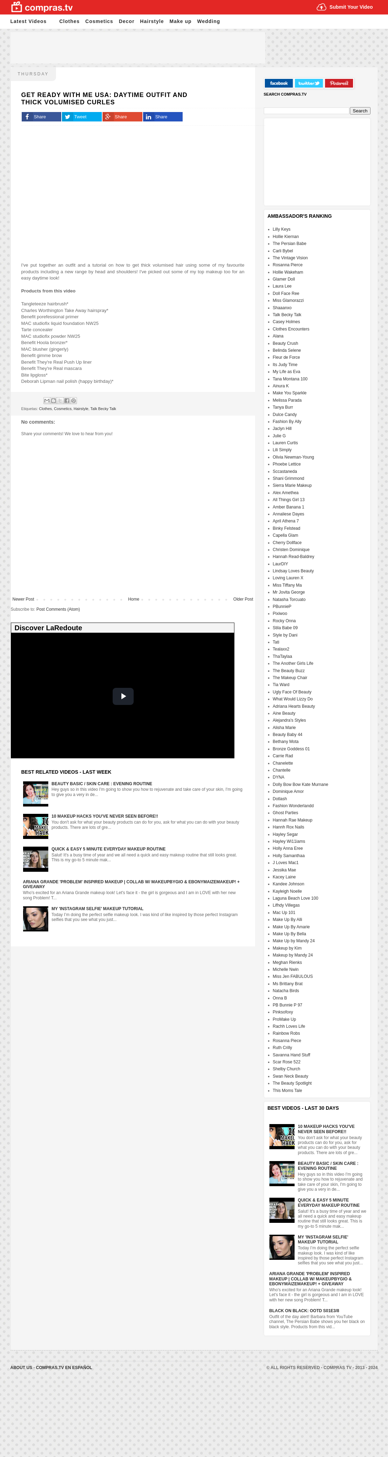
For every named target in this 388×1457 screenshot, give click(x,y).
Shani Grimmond (288, 478)
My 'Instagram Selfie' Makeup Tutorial (97, 908)
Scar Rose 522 (287, 1062)
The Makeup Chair (290, 677)
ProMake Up (284, 1019)
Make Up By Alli (287, 919)
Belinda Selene (287, 350)
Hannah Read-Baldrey (294, 556)
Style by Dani (285, 635)
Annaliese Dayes (288, 514)
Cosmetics (99, 21)
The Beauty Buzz (289, 670)
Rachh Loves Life (289, 1026)
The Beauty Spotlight (292, 1083)
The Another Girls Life (293, 663)
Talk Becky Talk (103, 409)
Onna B (280, 998)
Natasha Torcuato (289, 599)
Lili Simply (282, 449)
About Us (22, 1367)
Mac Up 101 (284, 912)
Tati (276, 642)
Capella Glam (285, 535)
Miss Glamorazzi (288, 300)
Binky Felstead (287, 528)
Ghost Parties (285, 812)
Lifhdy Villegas (286, 905)
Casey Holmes (286, 321)
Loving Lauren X (288, 577)
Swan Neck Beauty (290, 1076)
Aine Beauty (284, 713)
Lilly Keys (282, 229)
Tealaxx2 (281, 649)
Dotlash (280, 798)
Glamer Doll (284, 279)
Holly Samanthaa (289, 855)
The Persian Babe (289, 243)
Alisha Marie (284, 727)
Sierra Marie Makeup (292, 485)
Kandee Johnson (288, 884)
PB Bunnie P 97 (288, 1005)
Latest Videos (28, 21)
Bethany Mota (286, 741)
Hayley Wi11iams (289, 841)
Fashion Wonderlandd (293, 805)
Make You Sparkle (290, 393)
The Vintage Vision (290, 257)
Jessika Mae (284, 870)
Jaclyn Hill (282, 428)
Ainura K (281, 386)
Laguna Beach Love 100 (295, 898)
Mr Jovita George (289, 592)
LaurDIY (280, 564)
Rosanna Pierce (288, 264)
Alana (278, 336)
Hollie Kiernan (286, 236)
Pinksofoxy (283, 1012)
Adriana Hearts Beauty (294, 706)
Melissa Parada (287, 400)
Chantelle (282, 770)
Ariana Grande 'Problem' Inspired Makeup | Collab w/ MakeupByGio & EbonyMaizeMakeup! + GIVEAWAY (310, 1278)
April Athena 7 (286, 521)
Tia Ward (281, 684)
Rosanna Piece (287, 1040)
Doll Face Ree (286, 293)
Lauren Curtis (285, 442)
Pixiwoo (280, 613)
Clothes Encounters (291, 329)
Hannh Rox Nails (288, 827)
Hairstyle (152, 21)
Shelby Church (287, 1068)
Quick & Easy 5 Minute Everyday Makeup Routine (108, 849)
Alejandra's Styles (289, 720)
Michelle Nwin (286, 969)
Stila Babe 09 (285, 627)
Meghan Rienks (287, 962)
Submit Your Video (351, 7)
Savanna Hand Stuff (291, 1055)
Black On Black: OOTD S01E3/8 (304, 1310)
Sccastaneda (285, 471)
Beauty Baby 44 (288, 734)
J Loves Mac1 (286, 862)
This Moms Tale (287, 1090)
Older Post (243, 599)
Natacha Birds (286, 990)
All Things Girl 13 (289, 499)
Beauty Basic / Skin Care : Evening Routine (101, 783)
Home (133, 599)
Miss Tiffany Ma (287, 585)
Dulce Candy (285, 414)
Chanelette (283, 763)
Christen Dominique (291, 549)
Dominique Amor (288, 791)
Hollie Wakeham (288, 272)
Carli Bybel (283, 250)
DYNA (278, 777)
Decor (127, 21)
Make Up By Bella (289, 933)
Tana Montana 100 (290, 379)
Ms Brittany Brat (288, 983)
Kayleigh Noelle (287, 891)
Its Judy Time (285, 364)
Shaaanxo (282, 307)
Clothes (69, 21)
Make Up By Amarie (291, 926)
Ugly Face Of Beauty (292, 692)
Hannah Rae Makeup (292, 820)
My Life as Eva (287, 371)
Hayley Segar (285, 834)
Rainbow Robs (286, 1033)
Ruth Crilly (282, 1047)
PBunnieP (282, 606)
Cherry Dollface (287, 542)
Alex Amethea (286, 492)
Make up (181, 21)
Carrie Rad (283, 755)
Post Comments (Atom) (58, 609)
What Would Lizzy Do (293, 699)
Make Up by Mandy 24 (294, 940)
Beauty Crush (285, 343)
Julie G (279, 435)
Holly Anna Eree (288, 848)
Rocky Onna (284, 620)
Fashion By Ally (287, 421)
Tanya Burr (283, 407)
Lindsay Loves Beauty (293, 570)
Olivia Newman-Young (293, 457)
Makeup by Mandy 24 (293, 955)
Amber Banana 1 (288, 507)
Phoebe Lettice (287, 464)
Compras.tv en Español (64, 1367)
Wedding (208, 21)
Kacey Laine (284, 877)
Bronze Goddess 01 (291, 748)
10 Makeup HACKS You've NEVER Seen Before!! (104, 816)
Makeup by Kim (287, 948)
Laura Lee (282, 286)
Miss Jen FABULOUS (293, 976)
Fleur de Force (286, 357)
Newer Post (23, 599)
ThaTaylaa (282, 656)
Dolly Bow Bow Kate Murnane (301, 784)
